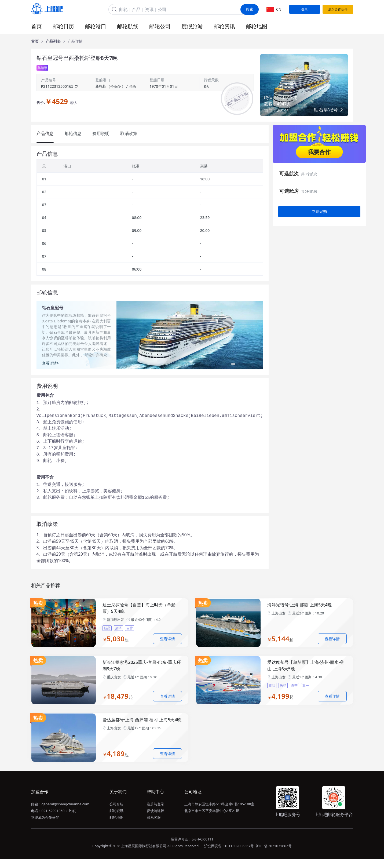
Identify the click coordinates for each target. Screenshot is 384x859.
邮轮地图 (256, 26)
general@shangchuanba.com (65, 804)
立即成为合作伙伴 (45, 817)
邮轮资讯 (224, 26)
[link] (35, 41)
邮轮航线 (127, 26)
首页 (36, 26)
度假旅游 (192, 26)
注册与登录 (155, 804)
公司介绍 (116, 804)
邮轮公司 (160, 26)
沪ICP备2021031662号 (274, 845)
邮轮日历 (63, 26)
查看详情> (50, 363)
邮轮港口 (95, 26)
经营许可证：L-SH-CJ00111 (192, 839)
